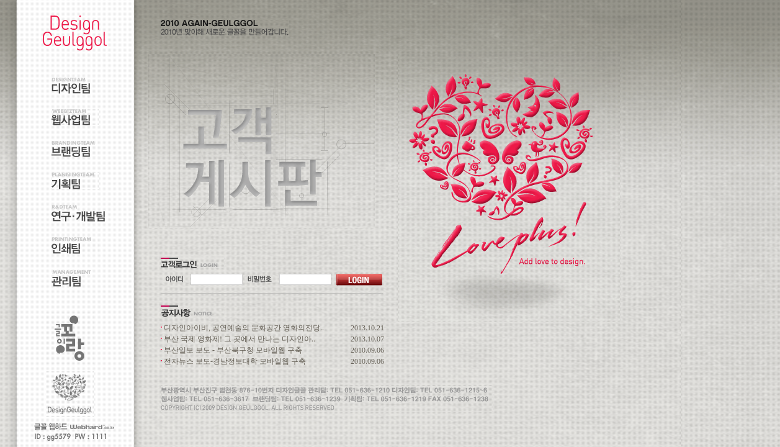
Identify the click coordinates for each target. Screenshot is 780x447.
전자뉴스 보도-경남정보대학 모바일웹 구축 (235, 361)
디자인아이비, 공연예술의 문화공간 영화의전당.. (244, 327)
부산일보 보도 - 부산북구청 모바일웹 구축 (233, 350)
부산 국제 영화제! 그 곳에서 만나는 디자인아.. (239, 339)
